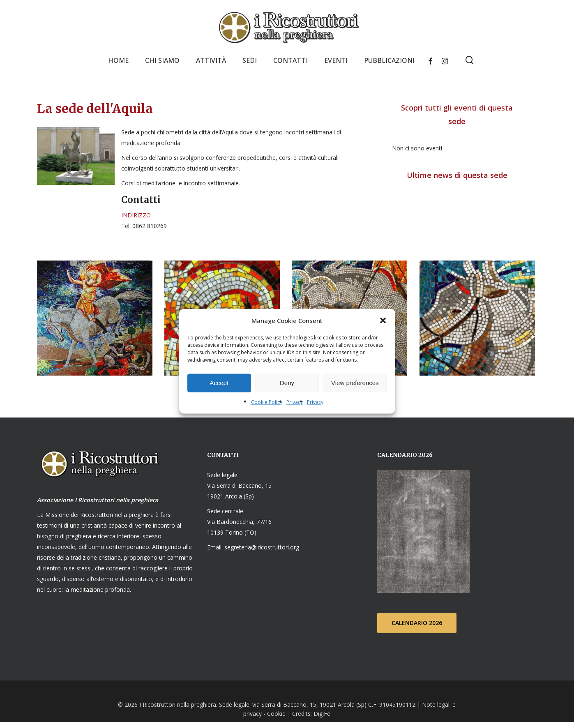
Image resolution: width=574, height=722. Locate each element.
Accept (219, 382)
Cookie (276, 713)
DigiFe (321, 713)
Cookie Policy (266, 401)
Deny (287, 382)
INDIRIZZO (136, 215)
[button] (383, 320)
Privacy (294, 401)
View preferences (355, 382)
